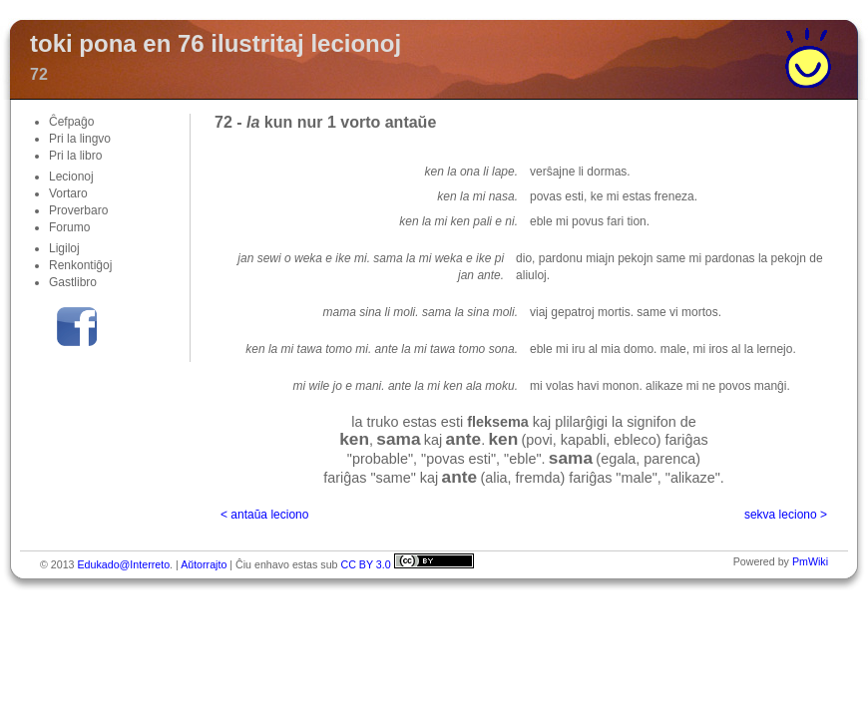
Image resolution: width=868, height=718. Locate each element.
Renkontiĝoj (80, 265)
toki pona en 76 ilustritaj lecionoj (215, 43)
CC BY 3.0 (365, 564)
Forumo (69, 227)
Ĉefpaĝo (71, 122)
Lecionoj (71, 176)
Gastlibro (73, 282)
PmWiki (810, 561)
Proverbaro (78, 210)
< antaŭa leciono (264, 515)
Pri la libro (75, 156)
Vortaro (68, 193)
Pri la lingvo (80, 139)
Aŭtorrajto (203, 564)
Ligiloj (64, 248)
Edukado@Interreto (123, 564)
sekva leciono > (785, 515)
